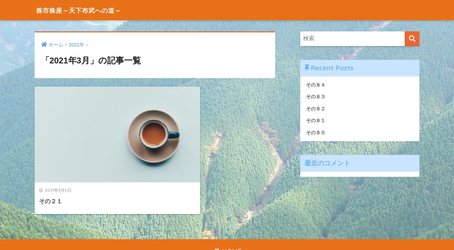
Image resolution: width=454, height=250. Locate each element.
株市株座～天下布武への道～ (87, 10)
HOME (227, 222)
